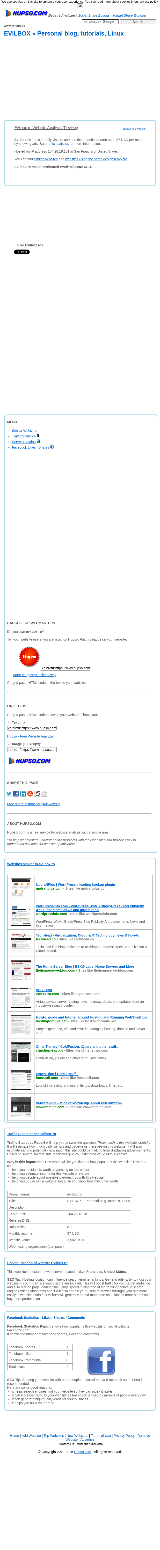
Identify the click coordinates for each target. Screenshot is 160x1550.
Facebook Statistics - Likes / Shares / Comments (46, 1318)
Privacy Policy (124, 1436)
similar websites (46, 159)
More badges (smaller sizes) (34, 675)
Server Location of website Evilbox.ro (37, 1263)
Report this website (134, 128)
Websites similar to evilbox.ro (31, 864)
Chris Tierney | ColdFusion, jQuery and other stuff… (78, 1046)
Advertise (87, 1439)
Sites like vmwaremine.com (89, 1107)
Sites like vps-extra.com (81, 994)
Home (14, 1436)
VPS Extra (44, 990)
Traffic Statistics (25, 436)
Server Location (26, 442)
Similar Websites (24, 431)
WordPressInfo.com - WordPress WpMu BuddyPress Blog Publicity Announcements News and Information (90, 908)
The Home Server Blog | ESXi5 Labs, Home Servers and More (85, 966)
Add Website (31, 1436)
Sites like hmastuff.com (80, 1078)
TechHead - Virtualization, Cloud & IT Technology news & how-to (87, 935)
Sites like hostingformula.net (93, 1021)
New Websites (77, 1436)
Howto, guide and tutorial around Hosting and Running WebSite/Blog (91, 1017)
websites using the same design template (96, 159)
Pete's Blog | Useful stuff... (57, 1074)
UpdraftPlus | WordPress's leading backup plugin (75, 884)
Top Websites (54, 1436)
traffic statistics (58, 144)
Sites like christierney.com (87, 1050)
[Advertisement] (68, 79)
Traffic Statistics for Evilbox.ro (31, 1134)
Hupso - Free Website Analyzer (30, 736)
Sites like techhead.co (76, 939)
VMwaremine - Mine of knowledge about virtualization (79, 1103)
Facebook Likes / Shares (33, 447)
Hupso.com (82, 1452)
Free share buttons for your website (33, 804)
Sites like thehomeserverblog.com (105, 970)
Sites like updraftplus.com (86, 888)
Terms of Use (101, 1436)
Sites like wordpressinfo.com (93, 914)
